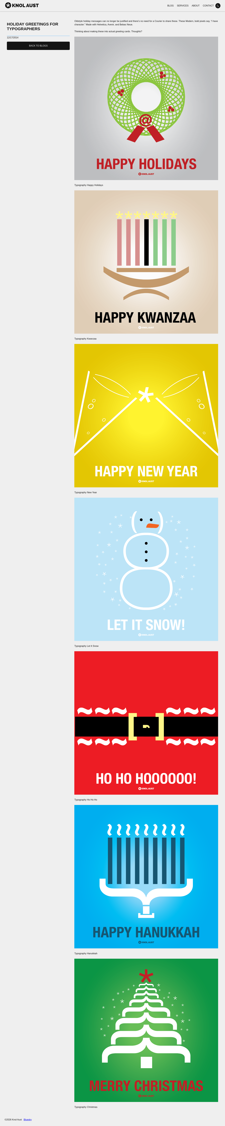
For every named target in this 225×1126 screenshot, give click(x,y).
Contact (208, 5)
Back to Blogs (38, 46)
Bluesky (28, 1119)
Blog (170, 5)
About (196, 5)
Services (183, 5)
